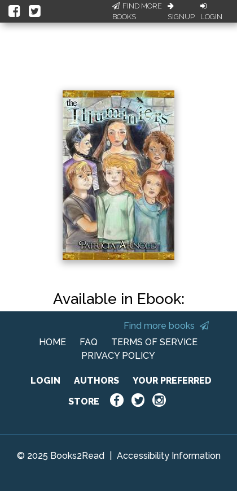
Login (211, 11)
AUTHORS (96, 380)
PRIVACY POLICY (118, 355)
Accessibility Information (169, 455)
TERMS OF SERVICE (154, 342)
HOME (52, 342)
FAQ (89, 342)
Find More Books (137, 11)
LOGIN (45, 380)
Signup (181, 11)
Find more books (166, 325)
